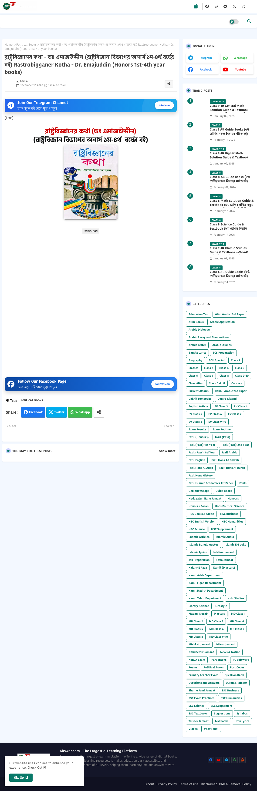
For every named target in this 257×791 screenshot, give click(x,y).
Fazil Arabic (229, 452)
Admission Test (199, 314)
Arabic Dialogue (199, 330)
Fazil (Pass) (222, 437)
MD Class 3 (216, 621)
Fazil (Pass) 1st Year (202, 445)
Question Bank (234, 675)
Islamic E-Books (235, 544)
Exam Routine (222, 429)
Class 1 (235, 360)
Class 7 (208, 376)
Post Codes (237, 667)
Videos (193, 729)
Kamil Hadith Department (206, 591)
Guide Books (224, 491)
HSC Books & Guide (201, 514)
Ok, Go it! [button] (21, 777)
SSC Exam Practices (201, 698)
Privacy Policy (166, 784)
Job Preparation (199, 560)
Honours (233, 498)
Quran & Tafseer (236, 683)
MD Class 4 (237, 621)
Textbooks (221, 721)
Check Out (34, 767)
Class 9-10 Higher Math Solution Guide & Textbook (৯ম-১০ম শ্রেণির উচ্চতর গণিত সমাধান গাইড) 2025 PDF (229, 159)
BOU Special (217, 360)
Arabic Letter (197, 345)
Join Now (164, 105)
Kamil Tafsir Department (205, 598)
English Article (198, 406)
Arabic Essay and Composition (209, 337)
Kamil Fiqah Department (205, 583)
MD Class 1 (238, 614)
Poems (193, 667)
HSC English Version (202, 521)
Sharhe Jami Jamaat (202, 690)
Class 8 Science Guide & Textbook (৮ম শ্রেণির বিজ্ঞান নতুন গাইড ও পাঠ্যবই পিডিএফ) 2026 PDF (230, 230)
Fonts (243, 483)
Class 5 (239, 368)
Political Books (26, 45)
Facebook (36, 412)
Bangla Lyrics (197, 353)
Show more (167, 451)
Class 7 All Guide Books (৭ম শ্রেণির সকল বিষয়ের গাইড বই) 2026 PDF (229, 133)
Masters (219, 614)
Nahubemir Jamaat (201, 652)
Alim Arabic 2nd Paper (229, 314)
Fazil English (197, 460)
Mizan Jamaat (225, 644)
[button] (249, 21)
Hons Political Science (229, 506)
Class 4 (224, 368)
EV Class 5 (195, 414)
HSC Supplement (222, 529)
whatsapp (240, 58)
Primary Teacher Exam (203, 675)
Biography (195, 360)
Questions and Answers (204, 683)
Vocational (211, 729)
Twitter (59, 412)
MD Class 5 (196, 629)
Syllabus (242, 713)
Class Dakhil (217, 383)
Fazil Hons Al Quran (232, 468)
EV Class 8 (195, 422)
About (149, 784)
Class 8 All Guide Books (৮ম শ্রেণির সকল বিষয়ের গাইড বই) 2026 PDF (230, 181)
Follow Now (162, 384)
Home (9, 45)
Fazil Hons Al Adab (201, 468)
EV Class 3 (221, 406)
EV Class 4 (240, 406)
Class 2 (193, 368)
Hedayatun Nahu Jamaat (205, 498)
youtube (240, 69)
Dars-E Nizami (227, 399)
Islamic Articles (199, 537)
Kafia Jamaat (224, 560)
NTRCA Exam (197, 660)
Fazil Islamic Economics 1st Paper (211, 483)
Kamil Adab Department (205, 575)
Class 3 (208, 368)
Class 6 (193, 376)
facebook (206, 69)
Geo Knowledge (199, 491)
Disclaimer (209, 784)
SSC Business (230, 690)
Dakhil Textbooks (200, 399)
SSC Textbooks (198, 713)
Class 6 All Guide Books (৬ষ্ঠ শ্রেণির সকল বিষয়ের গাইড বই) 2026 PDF (230, 276)
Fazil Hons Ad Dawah (225, 460)
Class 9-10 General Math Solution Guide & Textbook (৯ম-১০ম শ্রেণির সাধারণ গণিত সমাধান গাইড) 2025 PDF (229, 112)
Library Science (199, 606)
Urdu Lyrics (242, 721)
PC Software (241, 660)
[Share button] (99, 412)
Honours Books (199, 506)
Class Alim (196, 383)
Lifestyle (221, 606)
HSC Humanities (232, 521)
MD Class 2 (196, 621)
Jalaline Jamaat (223, 552)
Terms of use (189, 784)
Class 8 (224, 376)
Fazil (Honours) (199, 437)
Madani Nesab (198, 614)
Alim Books (196, 322)
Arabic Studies (222, 345)
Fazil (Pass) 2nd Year (235, 445)
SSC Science (196, 706)
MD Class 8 (196, 637)
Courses (236, 383)
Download (91, 231)
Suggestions (222, 713)
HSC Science (197, 529)
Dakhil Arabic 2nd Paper (231, 391)
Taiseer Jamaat (199, 721)
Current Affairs (199, 391)
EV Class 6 (215, 414)
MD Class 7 (237, 629)
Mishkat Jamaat (199, 644)
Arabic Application (222, 322)
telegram (205, 58)
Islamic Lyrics (198, 552)
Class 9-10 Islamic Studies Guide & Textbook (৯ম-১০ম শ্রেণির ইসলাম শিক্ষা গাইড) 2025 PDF (231, 254)
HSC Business (229, 514)
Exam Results (197, 429)
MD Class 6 (216, 629)
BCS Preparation (223, 353)
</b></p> (91, 303)
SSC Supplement (221, 706)
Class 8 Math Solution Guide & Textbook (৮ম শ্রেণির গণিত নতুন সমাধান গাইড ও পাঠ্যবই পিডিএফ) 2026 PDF (232, 207)
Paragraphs (219, 660)
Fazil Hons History (201, 475)
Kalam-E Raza (198, 568)
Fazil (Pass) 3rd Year (202, 452)
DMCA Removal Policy (235, 784)
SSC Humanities (231, 698)
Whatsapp (82, 412)
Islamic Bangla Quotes (203, 544)
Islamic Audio (225, 537)
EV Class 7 (234, 414)
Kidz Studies (236, 598)
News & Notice (230, 652)
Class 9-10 (242, 376)
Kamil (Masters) (224, 568)
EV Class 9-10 (217, 422)
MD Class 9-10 (218, 637)
